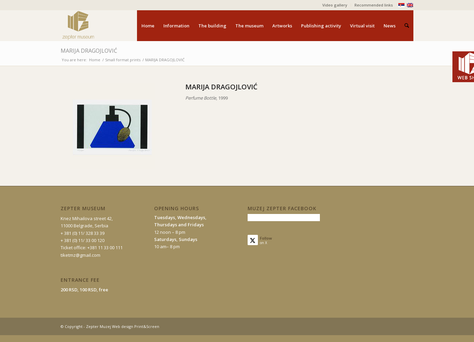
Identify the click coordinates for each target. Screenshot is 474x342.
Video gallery (334, 5)
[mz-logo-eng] (94, 25)
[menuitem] (335, 5)
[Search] (406, 25)
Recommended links (373, 5)
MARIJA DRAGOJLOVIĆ (89, 50)
